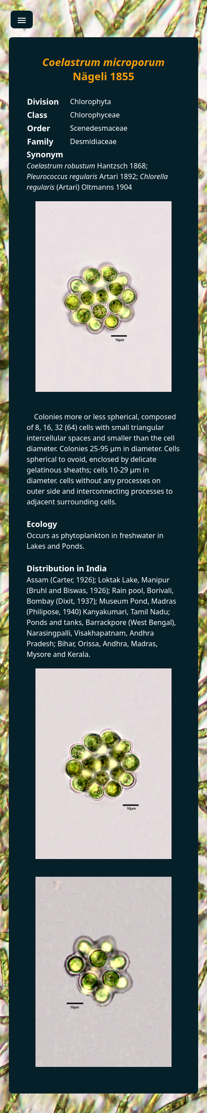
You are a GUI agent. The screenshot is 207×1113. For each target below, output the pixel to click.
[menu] (22, 19)
